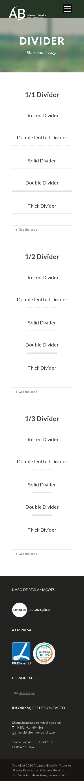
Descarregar (27, 693)
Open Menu (67, 8)
